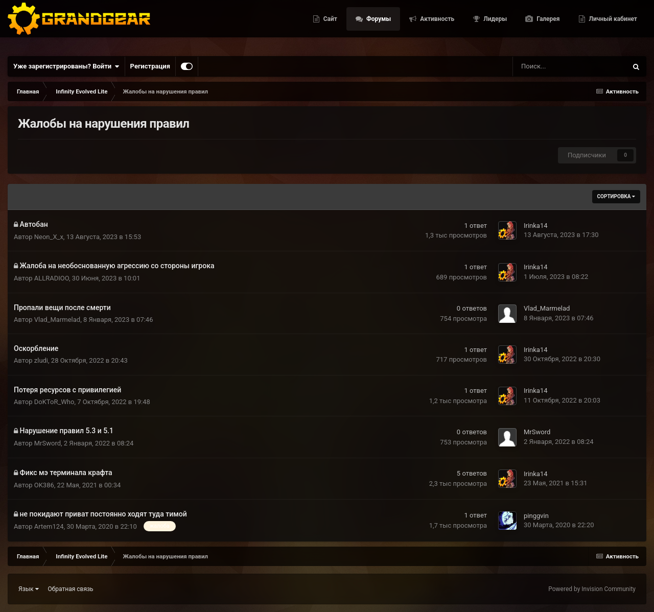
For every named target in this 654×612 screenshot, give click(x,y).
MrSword (47, 443)
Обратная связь (71, 589)
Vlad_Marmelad (57, 319)
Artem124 (49, 526)
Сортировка (616, 196)
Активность (436, 25)
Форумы (378, 25)
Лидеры (494, 25)
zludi (41, 360)
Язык (28, 589)
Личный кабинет (612, 25)
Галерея (547, 25)
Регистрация (150, 66)
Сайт (329, 25)
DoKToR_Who (54, 402)
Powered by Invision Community (592, 589)
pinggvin (536, 516)
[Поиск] (543, 66)
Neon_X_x (48, 237)
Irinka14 (536, 225)
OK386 (44, 485)
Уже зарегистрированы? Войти (66, 66)
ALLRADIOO (51, 278)
